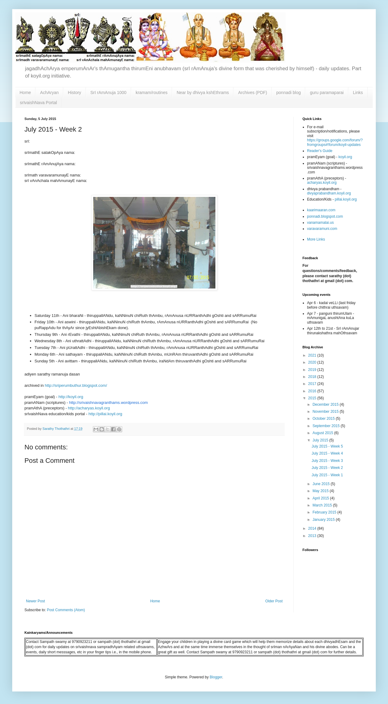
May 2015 (321, 491)
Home (25, 92)
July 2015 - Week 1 (327, 475)
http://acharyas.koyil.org (89, 408)
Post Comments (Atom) (66, 610)
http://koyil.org (70, 396)
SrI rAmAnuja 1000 (108, 92)
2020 (312, 362)
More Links (316, 239)
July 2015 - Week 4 (327, 453)
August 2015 (323, 433)
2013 (312, 536)
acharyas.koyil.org (322, 182)
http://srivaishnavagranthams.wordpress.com (108, 402)
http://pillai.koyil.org (106, 414)
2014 (312, 528)
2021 (312, 355)
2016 (312, 391)
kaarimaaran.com (321, 210)
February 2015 (325, 512)
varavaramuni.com (322, 229)
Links (358, 92)
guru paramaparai (327, 92)
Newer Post (35, 601)
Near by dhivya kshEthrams (203, 92)
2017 (312, 384)
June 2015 (322, 484)
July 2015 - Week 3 (327, 461)
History (74, 92)
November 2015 (326, 411)
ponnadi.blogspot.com (325, 216)
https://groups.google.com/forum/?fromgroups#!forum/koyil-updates (335, 142)
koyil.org (345, 157)
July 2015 (321, 440)
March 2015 (323, 505)
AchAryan (49, 92)
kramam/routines (151, 92)
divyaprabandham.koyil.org (329, 193)
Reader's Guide (319, 151)
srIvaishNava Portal (38, 102)
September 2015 (327, 426)
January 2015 (324, 519)
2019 (312, 370)
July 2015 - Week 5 (327, 446)
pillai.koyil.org (346, 199)
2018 (312, 377)
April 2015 (321, 498)
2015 (312, 398)
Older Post (274, 601)
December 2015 (326, 404)
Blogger (216, 677)
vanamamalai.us (320, 222)
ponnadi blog (288, 92)
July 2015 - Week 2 (327, 468)
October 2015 (324, 418)
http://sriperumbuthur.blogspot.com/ (76, 385)
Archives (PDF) (252, 92)
